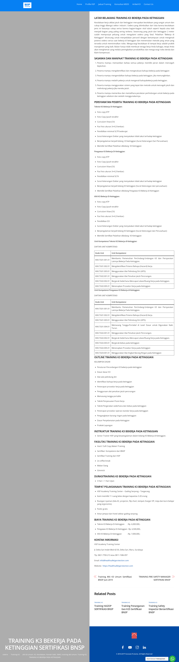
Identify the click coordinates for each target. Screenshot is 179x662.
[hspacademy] (137, 647)
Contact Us (148, 4)
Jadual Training (104, 4)
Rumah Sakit (51, 654)
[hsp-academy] (123, 647)
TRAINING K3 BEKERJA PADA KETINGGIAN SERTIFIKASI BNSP (44, 644)
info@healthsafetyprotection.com (114, 560)
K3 (35, 654)
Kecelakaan (41, 654)
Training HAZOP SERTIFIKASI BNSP (103, 607)
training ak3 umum (69, 654)
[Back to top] (134, 636)
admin (5, 655)
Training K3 (15, 654)
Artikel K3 (136, 4)
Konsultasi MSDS (122, 4)
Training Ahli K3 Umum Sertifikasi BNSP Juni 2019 (115, 578)
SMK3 (59, 654)
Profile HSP (90, 4)
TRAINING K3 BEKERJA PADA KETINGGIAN (45, 657)
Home (79, 4)
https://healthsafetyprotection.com (118, 566)
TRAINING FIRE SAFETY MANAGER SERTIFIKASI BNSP (154, 578)
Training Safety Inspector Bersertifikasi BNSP (161, 609)
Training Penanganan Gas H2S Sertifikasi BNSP (132, 609)
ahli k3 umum (27, 654)
